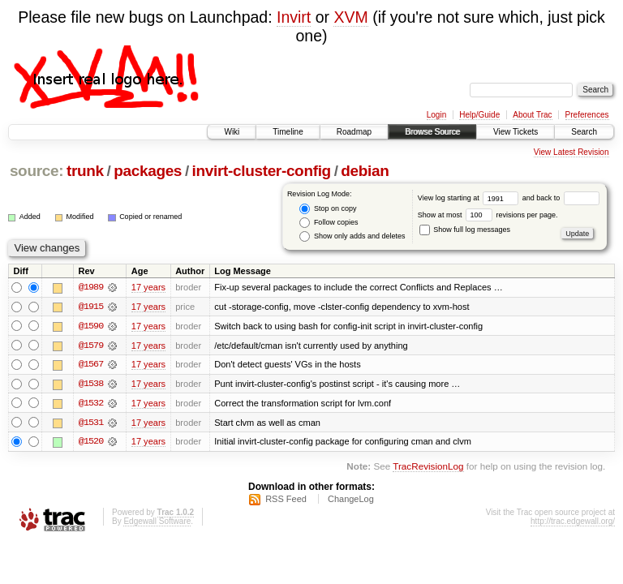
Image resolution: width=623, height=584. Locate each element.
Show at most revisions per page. (488, 215)
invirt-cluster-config (261, 170)
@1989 (91, 287)
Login (436, 114)
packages (148, 170)
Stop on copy (327, 209)
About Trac (532, 114)
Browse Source (432, 131)
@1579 (91, 345)
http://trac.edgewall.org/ (573, 522)
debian (365, 170)
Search (584, 131)
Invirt (294, 17)
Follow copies (328, 222)
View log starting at (470, 198)
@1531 (91, 423)
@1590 (91, 326)
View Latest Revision (571, 152)
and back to (560, 198)
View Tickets (515, 131)
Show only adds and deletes (352, 236)
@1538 (91, 384)
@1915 (91, 306)
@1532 (91, 403)
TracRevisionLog (428, 468)
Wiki (231, 131)
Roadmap (354, 131)
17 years (148, 287)
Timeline (288, 131)
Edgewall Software (157, 522)
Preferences (587, 114)
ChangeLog (351, 500)
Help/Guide (479, 114)
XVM (350, 17)
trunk (85, 170)
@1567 (91, 365)
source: (36, 170)
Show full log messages (464, 229)
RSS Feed (286, 500)
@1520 (91, 442)
